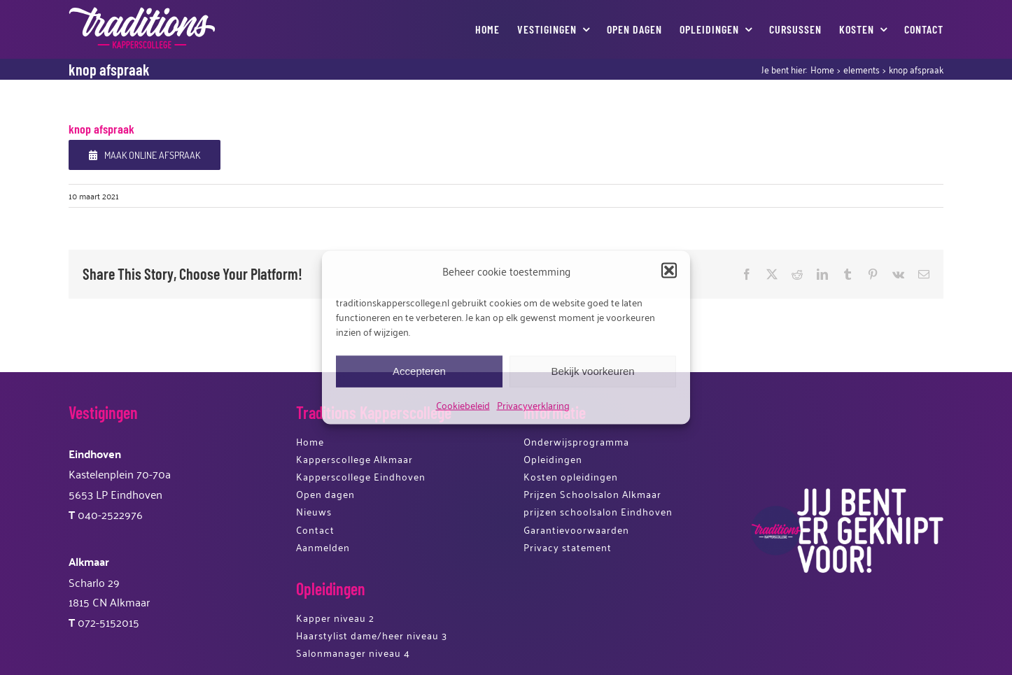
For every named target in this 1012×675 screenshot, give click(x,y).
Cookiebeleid (463, 404)
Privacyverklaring (533, 404)
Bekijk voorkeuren (592, 371)
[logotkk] (142, 12)
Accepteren (419, 371)
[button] (669, 271)
